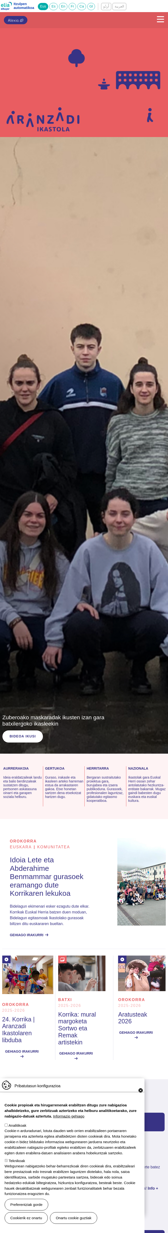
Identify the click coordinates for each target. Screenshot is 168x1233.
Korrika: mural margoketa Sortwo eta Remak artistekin (77, 1028)
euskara (21, 847)
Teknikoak (17, 1161)
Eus (43, 6)
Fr (72, 6)
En (63, 6)
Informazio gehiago (68, 1116)
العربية (119, 6)
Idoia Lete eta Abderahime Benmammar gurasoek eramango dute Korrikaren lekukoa (46, 876)
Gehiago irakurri (26, 935)
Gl (91, 6)
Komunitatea (53, 847)
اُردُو (106, 6)
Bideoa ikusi (22, 736)
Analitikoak (17, 1125)
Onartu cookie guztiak (73, 1218)
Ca (82, 6)
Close (141, 1090)
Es (53, 6)
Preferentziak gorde (26, 1204)
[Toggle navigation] (159, 19)
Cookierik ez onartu (26, 1218)
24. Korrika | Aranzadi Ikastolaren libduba (18, 1029)
